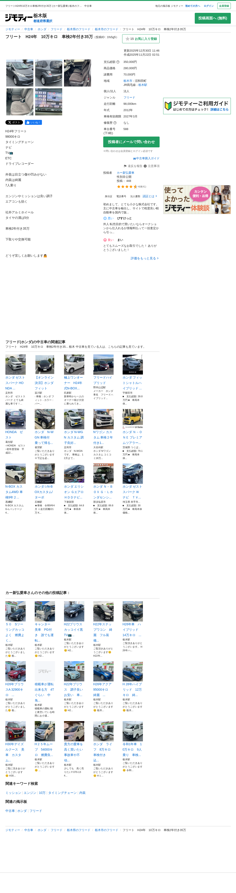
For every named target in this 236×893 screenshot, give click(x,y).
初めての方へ (192, 6)
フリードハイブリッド (103, 369)
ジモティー (12, 29)
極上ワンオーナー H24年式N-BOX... (74, 372)
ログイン (209, 6)
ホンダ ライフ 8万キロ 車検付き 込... (103, 741)
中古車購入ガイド (146, 158)
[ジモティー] (18, 18)
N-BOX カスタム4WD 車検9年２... (15, 481)
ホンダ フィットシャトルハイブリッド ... (133, 372)
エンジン (30, 793)
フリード (56, 29)
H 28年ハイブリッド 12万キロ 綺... (133, 679)
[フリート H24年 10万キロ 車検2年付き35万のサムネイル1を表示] (19, 73)
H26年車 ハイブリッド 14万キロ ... (133, 619)
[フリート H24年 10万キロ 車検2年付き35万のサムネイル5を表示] (48, 101)
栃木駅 (142, 85)
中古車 (28, 29)
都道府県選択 (42, 21)
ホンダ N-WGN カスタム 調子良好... (74, 427)
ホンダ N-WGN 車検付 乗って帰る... (45, 427)
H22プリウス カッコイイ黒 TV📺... (74, 619)
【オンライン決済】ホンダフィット (45, 372)
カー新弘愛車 (125, 172)
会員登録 (224, 6)
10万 (42, 793)
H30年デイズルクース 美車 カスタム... (15, 741)
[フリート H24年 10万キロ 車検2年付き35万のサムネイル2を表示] (48, 73)
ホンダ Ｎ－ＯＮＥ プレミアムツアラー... (133, 427)
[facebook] (33, 122)
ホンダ (42, 29)
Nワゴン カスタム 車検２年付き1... (103, 427)
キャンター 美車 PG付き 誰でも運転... (45, 621)
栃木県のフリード (78, 29)
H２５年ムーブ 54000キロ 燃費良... (45, 739)
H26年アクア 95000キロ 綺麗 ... (103, 679)
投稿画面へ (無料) (212, 18)
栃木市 (128, 80)
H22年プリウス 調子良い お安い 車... (74, 679)
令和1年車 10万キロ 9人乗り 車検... (133, 739)
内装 (82, 793)
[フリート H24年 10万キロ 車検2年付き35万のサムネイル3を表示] (77, 73)
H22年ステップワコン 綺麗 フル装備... (103, 621)
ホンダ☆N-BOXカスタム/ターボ (45, 481)
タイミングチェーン (62, 793)
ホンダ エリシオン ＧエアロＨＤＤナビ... (74, 481)
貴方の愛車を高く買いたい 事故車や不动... (74, 741)
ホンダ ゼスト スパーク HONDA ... (15, 372)
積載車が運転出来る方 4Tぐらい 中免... (45, 681)
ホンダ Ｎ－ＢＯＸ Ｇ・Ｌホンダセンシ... (103, 481)
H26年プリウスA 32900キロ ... (15, 679)
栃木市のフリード (106, 29)
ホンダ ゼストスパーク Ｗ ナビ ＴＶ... (133, 481)
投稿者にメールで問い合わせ (131, 142)
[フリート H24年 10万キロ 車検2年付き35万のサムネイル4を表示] (19, 101)
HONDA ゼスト (15, 424)
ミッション (13, 793)
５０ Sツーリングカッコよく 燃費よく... (15, 621)
